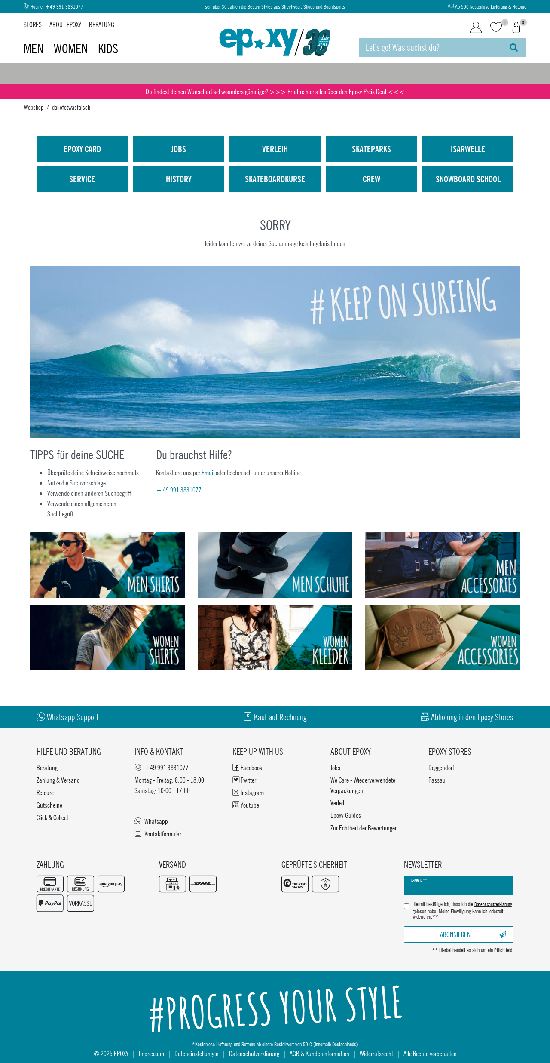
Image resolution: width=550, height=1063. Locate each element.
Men (35, 48)
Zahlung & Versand (58, 779)
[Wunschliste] (496, 27)
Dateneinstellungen (196, 1053)
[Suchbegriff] (430, 47)
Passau (437, 779)
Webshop (33, 107)
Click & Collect (52, 817)
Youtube (245, 804)
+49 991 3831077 (64, 6)
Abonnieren (473, 934)
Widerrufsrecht (376, 1053)
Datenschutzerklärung (254, 1053)
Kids (108, 48)
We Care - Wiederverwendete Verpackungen (362, 785)
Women (72, 48)
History (179, 178)
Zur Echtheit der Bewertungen (364, 827)
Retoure (45, 792)
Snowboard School (468, 178)
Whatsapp (151, 821)
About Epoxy (65, 24)
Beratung (101, 24)
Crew (371, 178)
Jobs (178, 148)
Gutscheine (49, 804)
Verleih (275, 148)
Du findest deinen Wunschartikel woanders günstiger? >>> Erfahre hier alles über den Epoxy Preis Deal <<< (275, 91)
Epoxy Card (82, 148)
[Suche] (513, 47)
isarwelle (468, 148)
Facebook (247, 767)
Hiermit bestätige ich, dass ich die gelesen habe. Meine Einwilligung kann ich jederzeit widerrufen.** (462, 910)
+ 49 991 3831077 (179, 489)
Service (82, 178)
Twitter (244, 779)
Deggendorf (441, 767)
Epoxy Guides (345, 815)
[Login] (476, 27)
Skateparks (371, 148)
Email (208, 472)
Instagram (248, 792)
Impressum (151, 1053)
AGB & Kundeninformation (319, 1053)
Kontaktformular (157, 833)
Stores (33, 24)
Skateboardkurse (275, 178)
